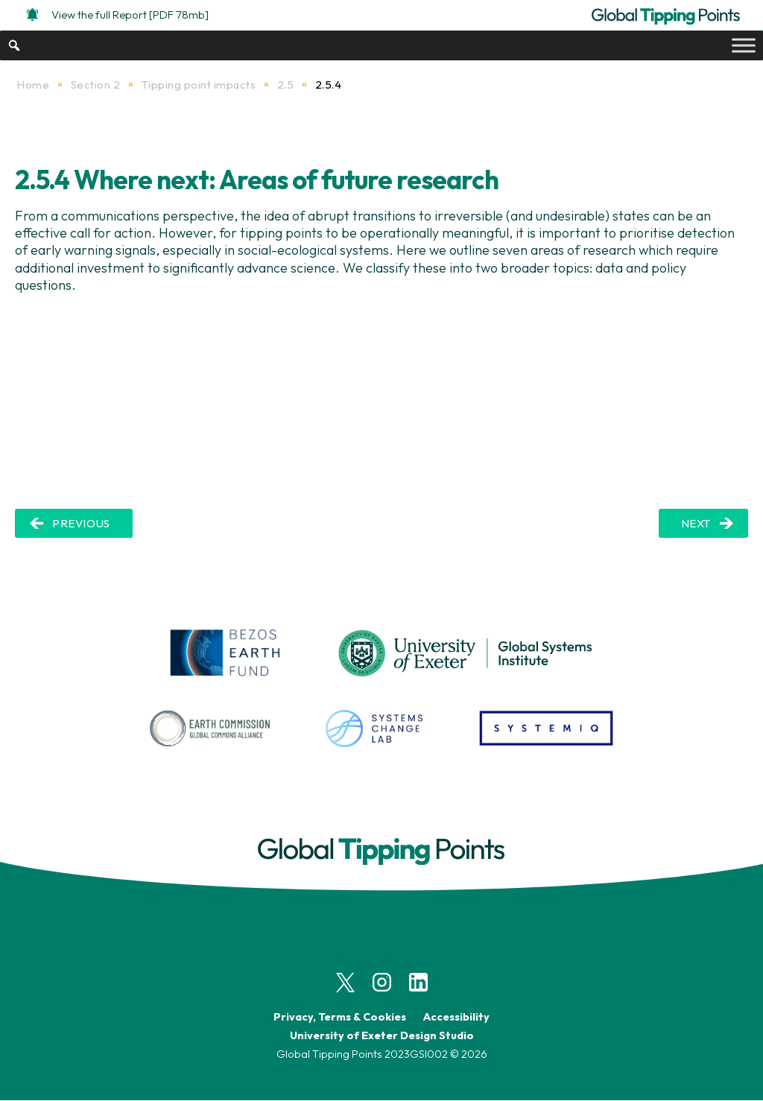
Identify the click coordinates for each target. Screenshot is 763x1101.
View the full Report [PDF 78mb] (117, 14)
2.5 (285, 84)
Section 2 (96, 84)
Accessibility (456, 1016)
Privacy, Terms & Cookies (339, 1016)
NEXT (696, 523)
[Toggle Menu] (744, 45)
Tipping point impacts (199, 84)
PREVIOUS (81, 523)
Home (32, 84)
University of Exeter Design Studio (382, 1035)
